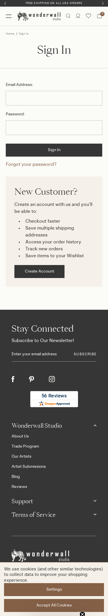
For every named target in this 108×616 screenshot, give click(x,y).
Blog (16, 477)
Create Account (39, 271)
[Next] (102, 3)
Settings (54, 589)
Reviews (19, 487)
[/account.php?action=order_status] (78, 16)
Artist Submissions (29, 467)
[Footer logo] (54, 555)
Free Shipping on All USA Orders (54, 3)
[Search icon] (68, 16)
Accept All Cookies (54, 605)
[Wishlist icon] (88, 16)
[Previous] (5, 3)
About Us (20, 436)
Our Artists (21, 457)
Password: (15, 114)
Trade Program (25, 446)
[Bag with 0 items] (99, 16)
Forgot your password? (31, 164)
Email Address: (19, 85)
